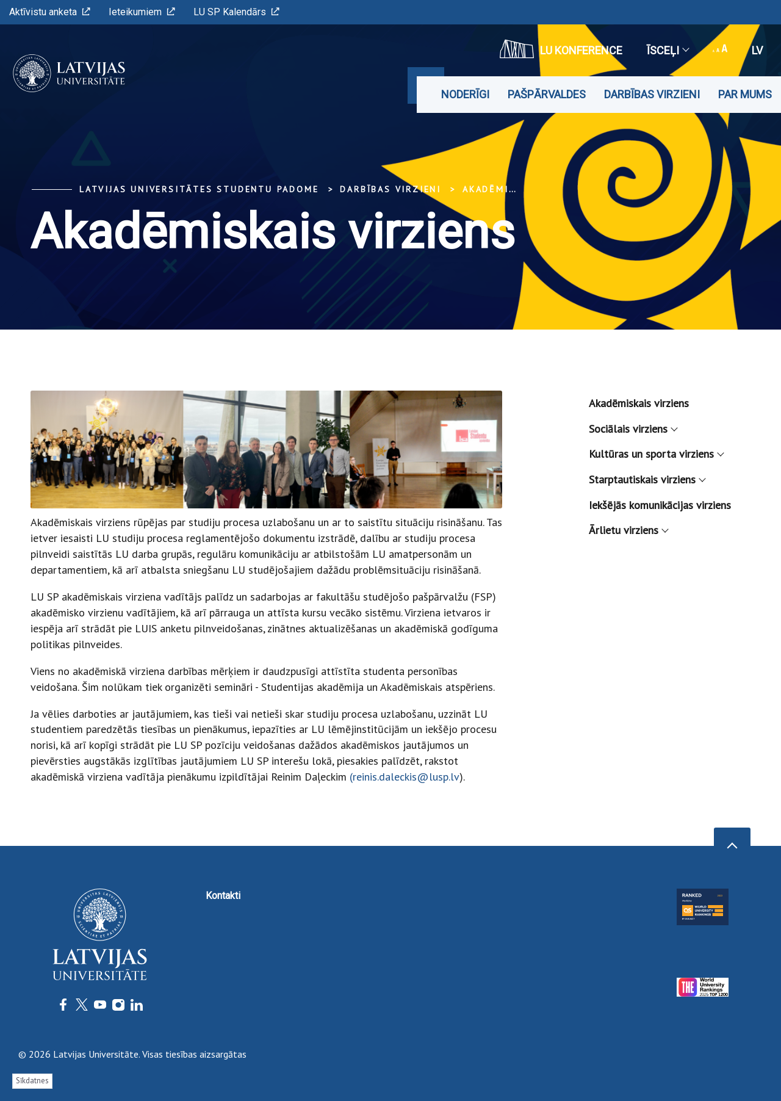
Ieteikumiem (142, 12)
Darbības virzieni (652, 94)
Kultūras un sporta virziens (656, 454)
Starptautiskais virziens (647, 479)
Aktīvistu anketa (49, 12)
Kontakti (223, 895)
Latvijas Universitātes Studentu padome (199, 189)
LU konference (561, 49)
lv (757, 50)
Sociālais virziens (633, 429)
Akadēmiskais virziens (639, 403)
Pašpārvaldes (547, 94)
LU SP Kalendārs (236, 12)
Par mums (745, 94)
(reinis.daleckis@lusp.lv (404, 777)
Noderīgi (465, 94)
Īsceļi (667, 50)
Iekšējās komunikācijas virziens (660, 505)
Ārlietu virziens (628, 530)
